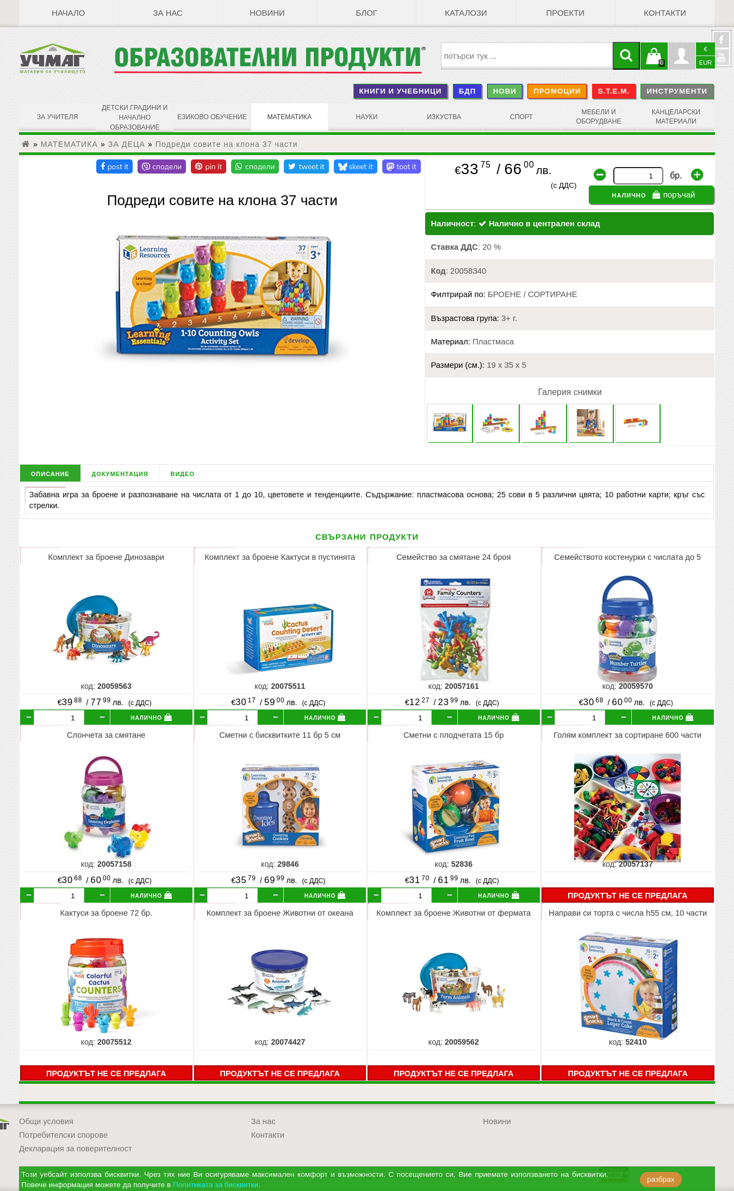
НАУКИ (367, 117)
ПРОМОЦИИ (557, 91)
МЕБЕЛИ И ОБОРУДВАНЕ (598, 117)
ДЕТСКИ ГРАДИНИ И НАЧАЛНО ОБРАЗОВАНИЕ (134, 117)
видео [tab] (182, 472)
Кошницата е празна (654, 62)
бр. (676, 173)
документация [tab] (119, 472)
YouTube (721, 57)
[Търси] (626, 56)
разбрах (661, 1179)
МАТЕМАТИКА (290, 117)
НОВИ (505, 91)
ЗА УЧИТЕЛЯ (57, 117)
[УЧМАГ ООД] (66, 58)
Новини (267, 13)
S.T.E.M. (614, 91)
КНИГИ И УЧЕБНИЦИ (400, 91)
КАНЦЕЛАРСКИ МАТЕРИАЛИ (676, 117)
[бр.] (59, 716)
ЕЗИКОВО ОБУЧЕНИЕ (212, 117)
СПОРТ (521, 117)
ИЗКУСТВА (444, 117)
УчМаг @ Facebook (721, 44)
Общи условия (46, 1119)
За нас (168, 13)
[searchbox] (527, 56)
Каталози (466, 13)
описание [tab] (50, 472)
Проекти (565, 13)
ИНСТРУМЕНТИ (676, 91)
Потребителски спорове (63, 1133)
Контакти (665, 13)
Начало (68, 13)
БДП (467, 91)
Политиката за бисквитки (215, 1185)
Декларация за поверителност (75, 1147)
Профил (681, 56)
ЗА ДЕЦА (126, 142)
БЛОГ (366, 13)
